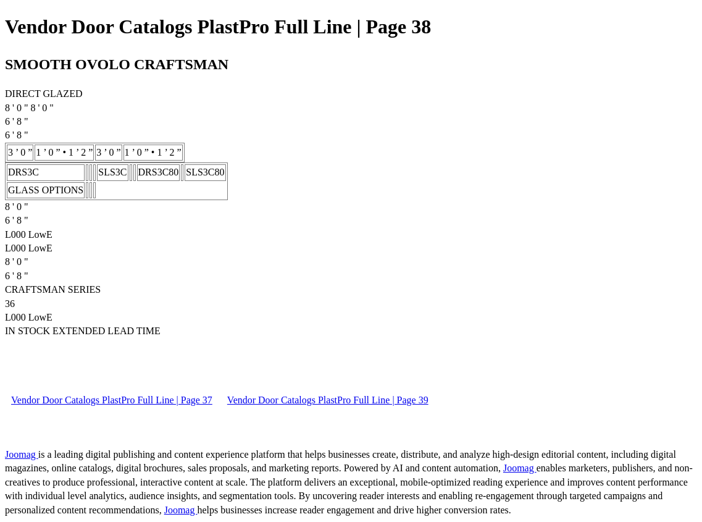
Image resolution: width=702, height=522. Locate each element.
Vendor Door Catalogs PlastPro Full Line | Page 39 (327, 400)
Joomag (21, 454)
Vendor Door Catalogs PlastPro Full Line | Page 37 (111, 400)
